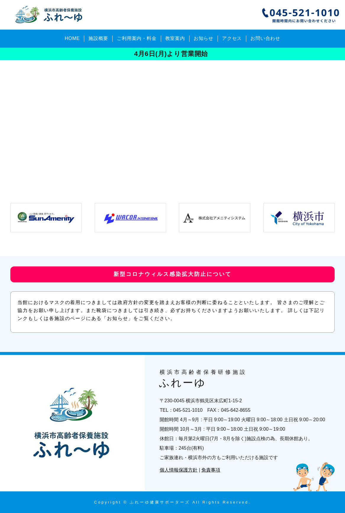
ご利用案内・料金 (136, 38)
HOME (72, 38)
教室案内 (175, 38)
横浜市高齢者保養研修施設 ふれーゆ (50, 15)
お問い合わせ (265, 38)
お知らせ (203, 38)
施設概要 (98, 38)
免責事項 (210, 469)
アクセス (232, 38)
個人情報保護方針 (178, 469)
